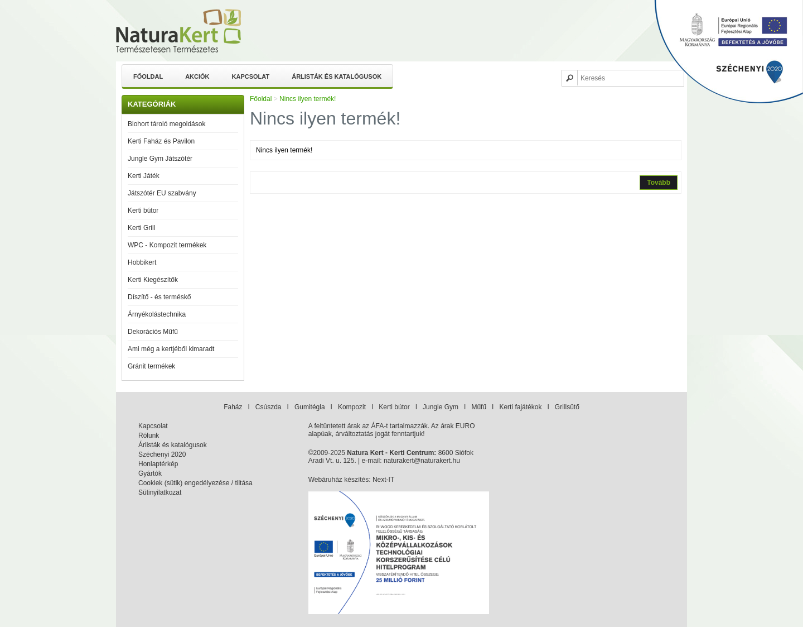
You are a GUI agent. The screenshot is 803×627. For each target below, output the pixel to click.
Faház (233, 407)
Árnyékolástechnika (157, 314)
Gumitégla (309, 407)
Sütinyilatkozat (159, 492)
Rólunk (148, 435)
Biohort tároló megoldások (166, 124)
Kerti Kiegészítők (153, 280)
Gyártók (150, 473)
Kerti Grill (141, 228)
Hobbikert (142, 262)
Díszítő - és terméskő (159, 297)
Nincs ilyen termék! (307, 99)
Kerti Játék (143, 176)
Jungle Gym (440, 407)
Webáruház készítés (338, 480)
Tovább (658, 182)
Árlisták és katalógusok (336, 76)
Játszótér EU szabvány (162, 193)
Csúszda (268, 407)
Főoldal (148, 76)
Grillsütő (567, 407)
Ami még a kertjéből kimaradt (171, 349)
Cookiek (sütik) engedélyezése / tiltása (195, 483)
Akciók (197, 76)
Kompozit (352, 407)
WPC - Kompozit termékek (167, 245)
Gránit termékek (151, 366)
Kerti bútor (143, 210)
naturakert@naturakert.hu (422, 461)
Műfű (478, 407)
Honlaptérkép (158, 464)
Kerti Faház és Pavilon (161, 141)
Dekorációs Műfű (153, 332)
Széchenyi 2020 (162, 454)
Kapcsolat (251, 76)
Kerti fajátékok (520, 407)
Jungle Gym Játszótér (160, 158)
